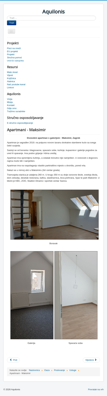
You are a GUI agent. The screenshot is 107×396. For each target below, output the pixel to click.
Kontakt (11, 105)
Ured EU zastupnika (15, 61)
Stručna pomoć (14, 57)
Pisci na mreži (14, 48)
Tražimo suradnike (16, 111)
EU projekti (12, 51)
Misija (10, 102)
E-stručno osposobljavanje (20, 123)
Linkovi (10, 87)
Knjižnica (11, 78)
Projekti (10, 54)
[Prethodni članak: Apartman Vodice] (13, 360)
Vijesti (10, 75)
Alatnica (11, 81)
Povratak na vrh (96, 389)
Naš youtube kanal (16, 84)
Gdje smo (12, 108)
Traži (11, 22)
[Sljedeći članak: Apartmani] (91, 360)
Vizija (9, 99)
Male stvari (12, 72)
